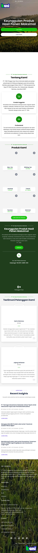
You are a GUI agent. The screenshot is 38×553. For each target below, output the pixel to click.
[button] (4, 418)
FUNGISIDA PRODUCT (7, 529)
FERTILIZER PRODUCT (7, 522)
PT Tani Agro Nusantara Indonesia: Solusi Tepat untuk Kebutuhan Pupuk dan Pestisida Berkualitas (18, 405)
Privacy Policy (22, 543)
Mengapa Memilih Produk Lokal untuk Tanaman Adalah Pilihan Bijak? (16, 424)
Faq (16, 543)
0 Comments (15, 409)
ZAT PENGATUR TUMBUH (8, 532)
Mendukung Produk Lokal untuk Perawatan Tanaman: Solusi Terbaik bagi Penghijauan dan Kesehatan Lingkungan (18, 443)
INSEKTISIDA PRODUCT (7, 525)
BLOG (2, 493)
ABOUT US (4, 486)
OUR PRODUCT (5, 489)
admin (21, 409)
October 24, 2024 (7, 409)
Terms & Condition (31, 543)
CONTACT (3, 496)
